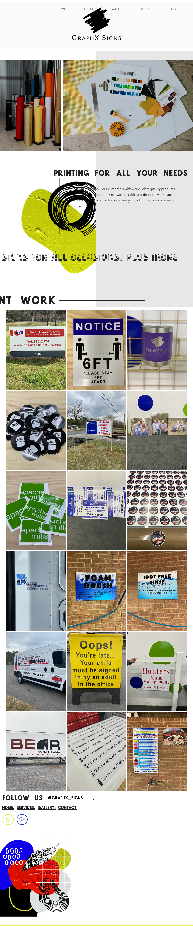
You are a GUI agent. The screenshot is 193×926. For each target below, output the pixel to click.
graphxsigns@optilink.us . (19, 828)
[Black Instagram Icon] (184, 467)
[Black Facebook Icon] (184, 458)
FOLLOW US (25, 797)
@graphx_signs (65, 797)
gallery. (47, 807)
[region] (8, 819)
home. (8, 807)
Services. (26, 807)
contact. (67, 807)
